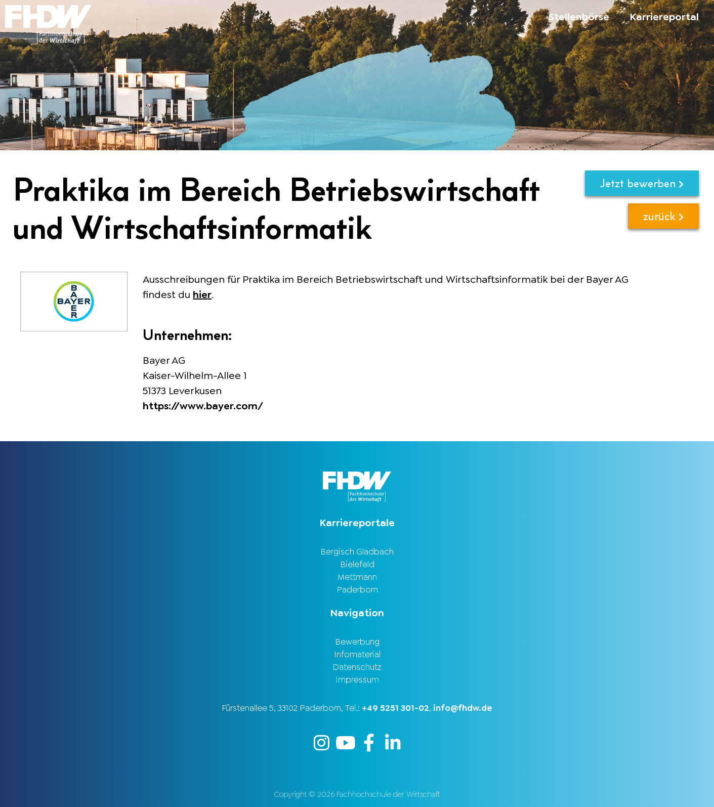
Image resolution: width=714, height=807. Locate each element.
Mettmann (357, 576)
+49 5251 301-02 (395, 707)
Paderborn (357, 589)
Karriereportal (664, 16)
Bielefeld (357, 564)
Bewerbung (357, 641)
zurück (663, 215)
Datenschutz (357, 666)
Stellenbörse (579, 16)
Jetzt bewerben (642, 183)
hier (202, 294)
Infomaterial (357, 654)
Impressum (357, 679)
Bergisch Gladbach (357, 551)
